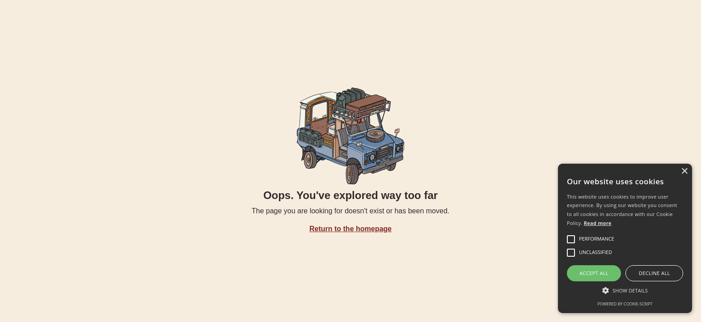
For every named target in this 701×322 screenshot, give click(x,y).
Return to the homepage (350, 229)
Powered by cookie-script (625, 304)
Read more (598, 223)
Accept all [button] (593, 273)
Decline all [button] (654, 273)
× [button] (684, 171)
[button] (625, 290)
